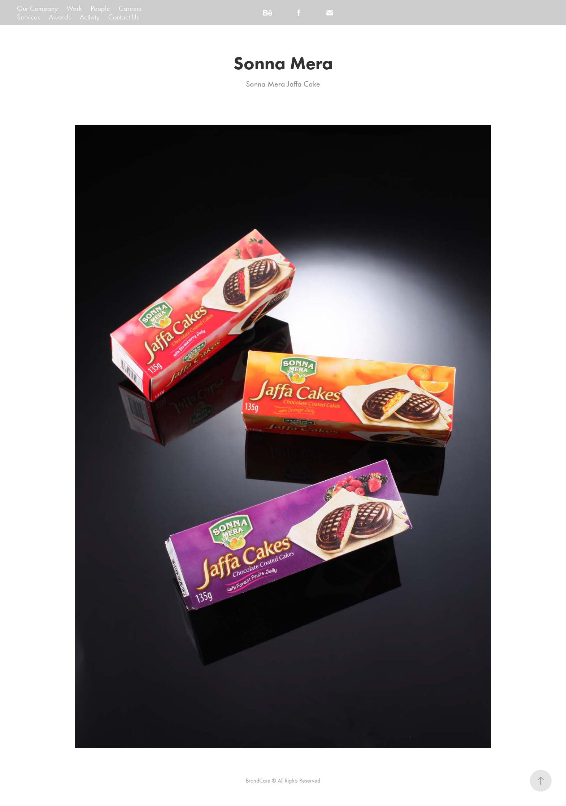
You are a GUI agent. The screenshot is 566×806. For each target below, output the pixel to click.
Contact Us (123, 17)
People (100, 8)
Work (74, 8)
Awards (60, 17)
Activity (90, 17)
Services (28, 17)
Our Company (37, 8)
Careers (130, 8)
